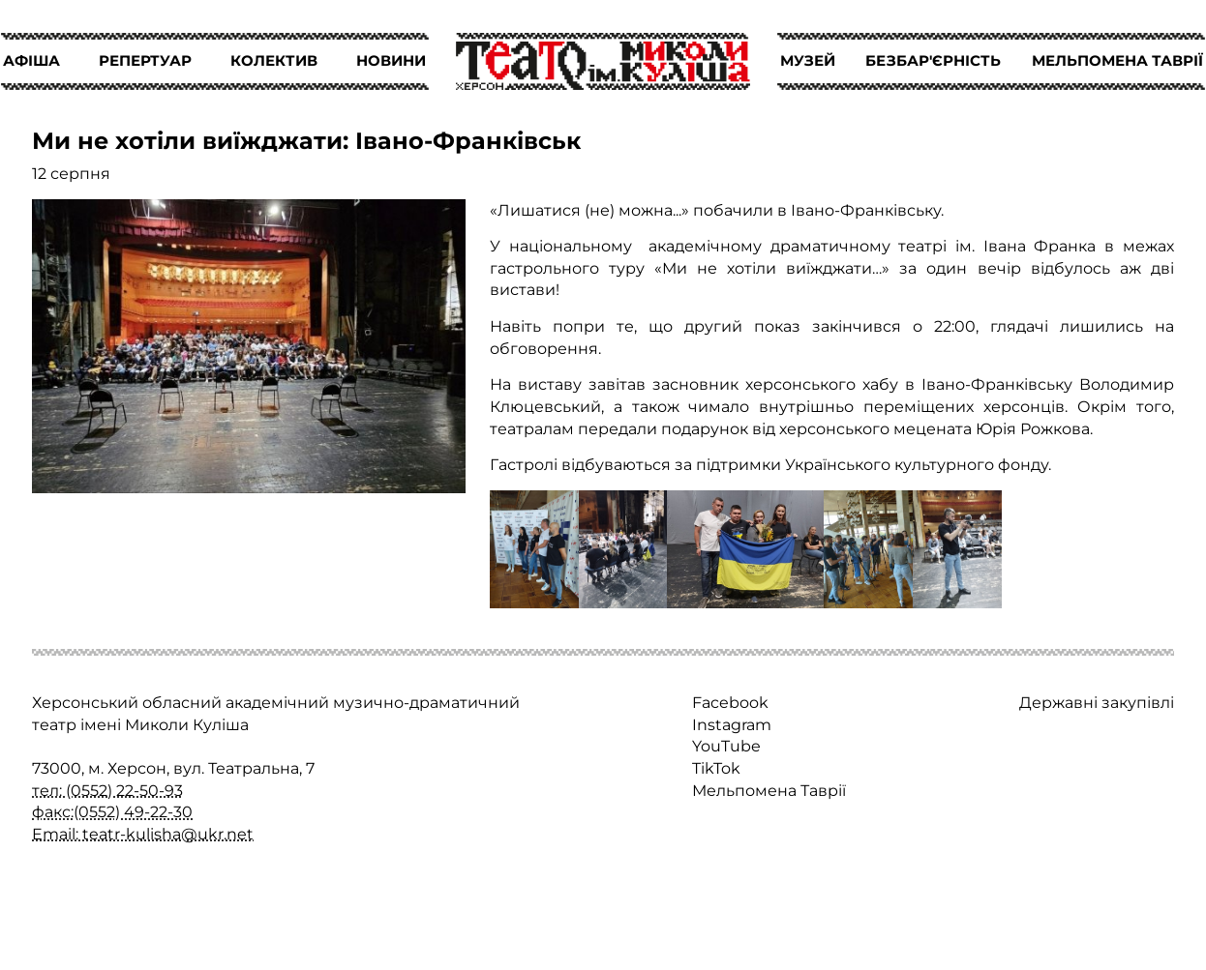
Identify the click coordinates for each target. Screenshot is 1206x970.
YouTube (726, 745)
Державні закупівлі (1096, 702)
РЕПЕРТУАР (145, 61)
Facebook (730, 702)
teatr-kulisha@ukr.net (168, 833)
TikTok (716, 768)
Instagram (731, 724)
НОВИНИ (391, 61)
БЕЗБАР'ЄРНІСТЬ (933, 61)
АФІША (31, 61)
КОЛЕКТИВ (273, 61)
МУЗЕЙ (807, 61)
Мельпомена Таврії (769, 790)
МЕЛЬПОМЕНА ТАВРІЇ (1117, 61)
